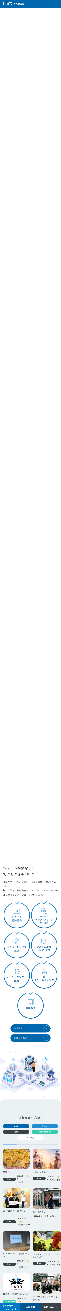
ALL (16, 1126)
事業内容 (31, 1028)
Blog (16, 1132)
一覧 (30, 1137)
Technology (45, 1132)
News (45, 1126)
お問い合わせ (31, 1038)
